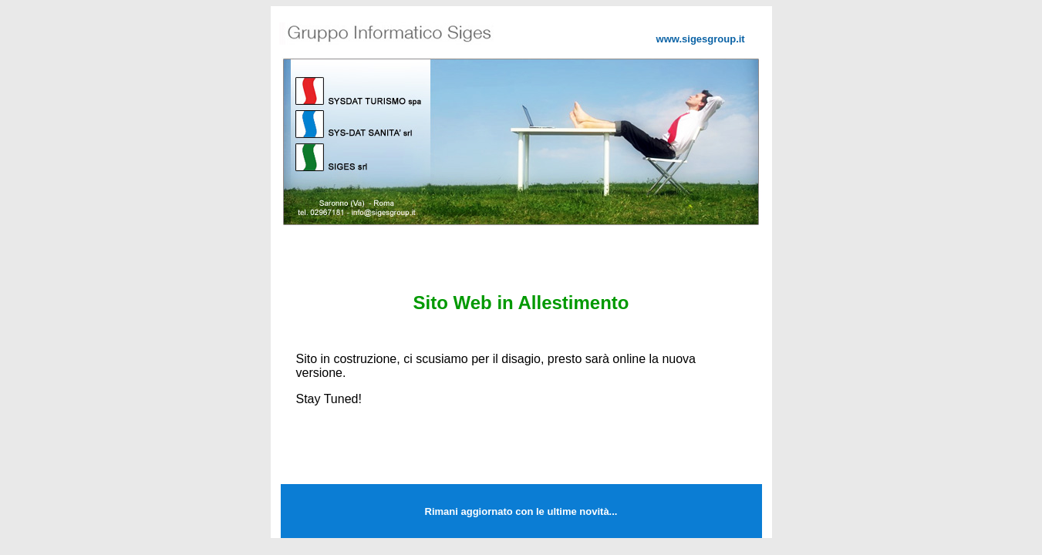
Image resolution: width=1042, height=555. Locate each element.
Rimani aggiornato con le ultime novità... (521, 511)
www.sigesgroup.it (700, 39)
